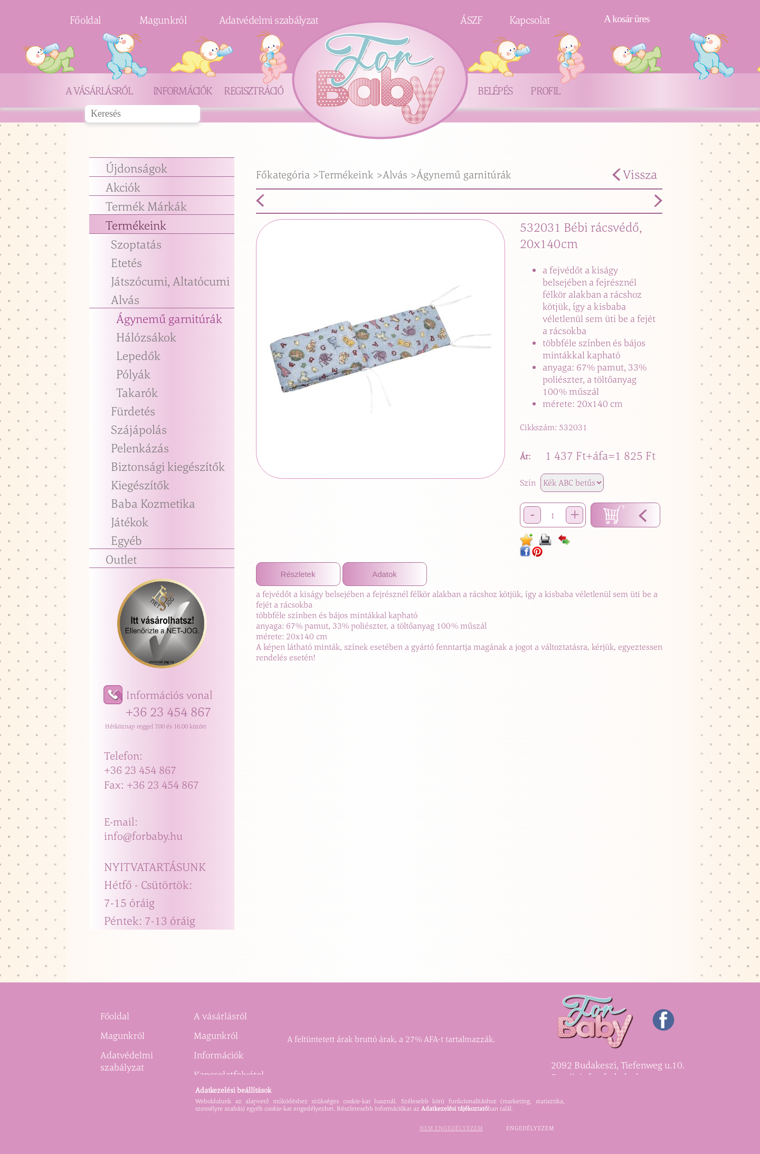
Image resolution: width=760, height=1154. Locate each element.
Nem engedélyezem (451, 1128)
